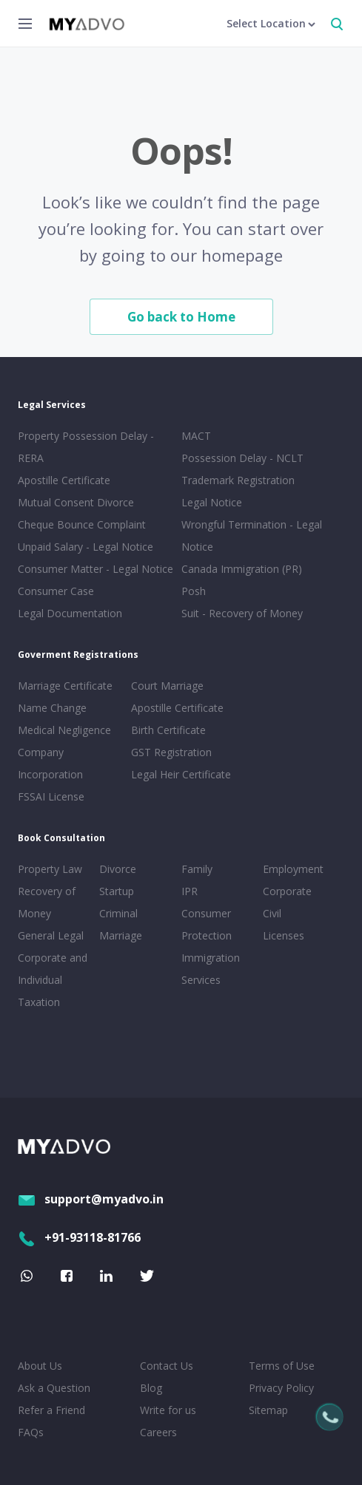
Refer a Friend (51, 1410)
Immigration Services (210, 969)
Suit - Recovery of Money (242, 613)
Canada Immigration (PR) (241, 569)
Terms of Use (282, 1366)
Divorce (117, 869)
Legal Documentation (70, 613)
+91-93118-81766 (79, 1237)
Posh (193, 591)
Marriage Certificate (65, 686)
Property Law (50, 869)
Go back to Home (181, 316)
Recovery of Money (47, 902)
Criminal (118, 913)
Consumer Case (56, 591)
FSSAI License (51, 796)
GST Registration (171, 752)
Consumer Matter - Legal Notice (95, 569)
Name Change (52, 708)
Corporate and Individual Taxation (52, 980)
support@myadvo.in (91, 1199)
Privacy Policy (281, 1388)
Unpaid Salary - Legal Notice (85, 547)
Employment (293, 869)
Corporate (287, 891)
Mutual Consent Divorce (76, 502)
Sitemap (268, 1410)
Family (196, 869)
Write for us (168, 1410)
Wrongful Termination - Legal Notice (251, 535)
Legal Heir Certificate (181, 774)
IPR (189, 891)
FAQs (31, 1432)
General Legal (51, 935)
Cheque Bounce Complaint (82, 524)
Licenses (283, 935)
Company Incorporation (50, 763)
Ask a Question (54, 1388)
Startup (116, 891)
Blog (151, 1388)
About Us (40, 1366)
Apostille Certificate (64, 480)
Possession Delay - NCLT (242, 458)
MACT (196, 436)
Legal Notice (211, 502)
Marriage (120, 935)
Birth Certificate (168, 730)
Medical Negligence (64, 730)
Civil (272, 913)
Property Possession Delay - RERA (86, 447)
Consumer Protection (206, 924)
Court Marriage (167, 686)
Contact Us (166, 1366)
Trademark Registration (238, 480)
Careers (158, 1432)
